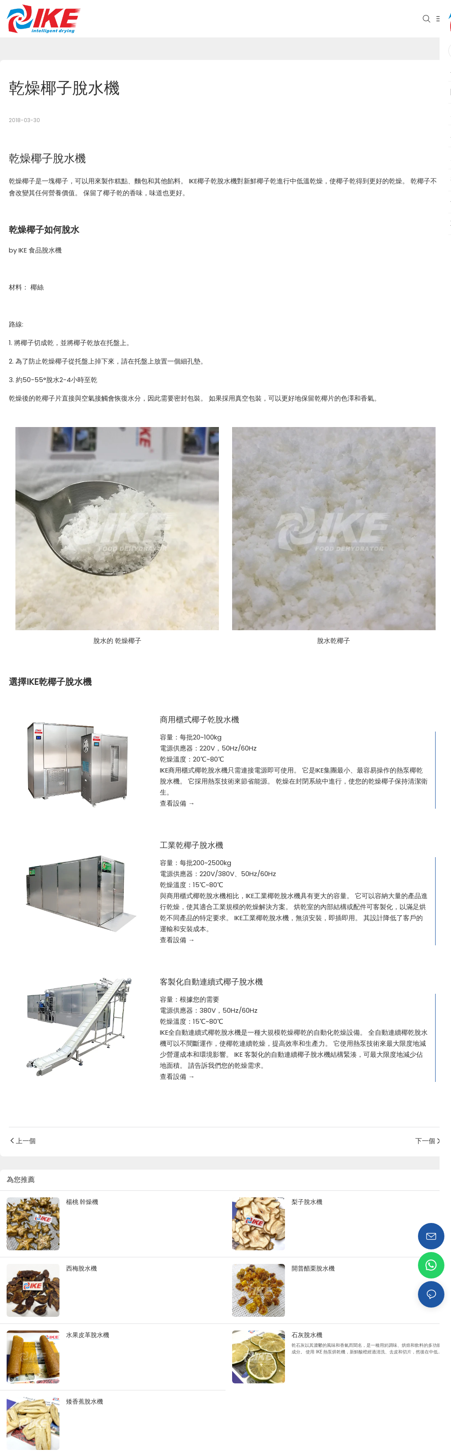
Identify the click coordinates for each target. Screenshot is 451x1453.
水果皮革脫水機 (87, 1334)
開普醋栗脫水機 (313, 1268)
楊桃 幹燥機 (82, 1201)
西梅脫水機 (81, 1268)
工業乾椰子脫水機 (191, 845)
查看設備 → (177, 803)
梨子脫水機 (307, 1201)
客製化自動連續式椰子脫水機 (211, 982)
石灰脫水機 (307, 1334)
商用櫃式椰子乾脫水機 (199, 719)
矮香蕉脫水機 (84, 1401)
